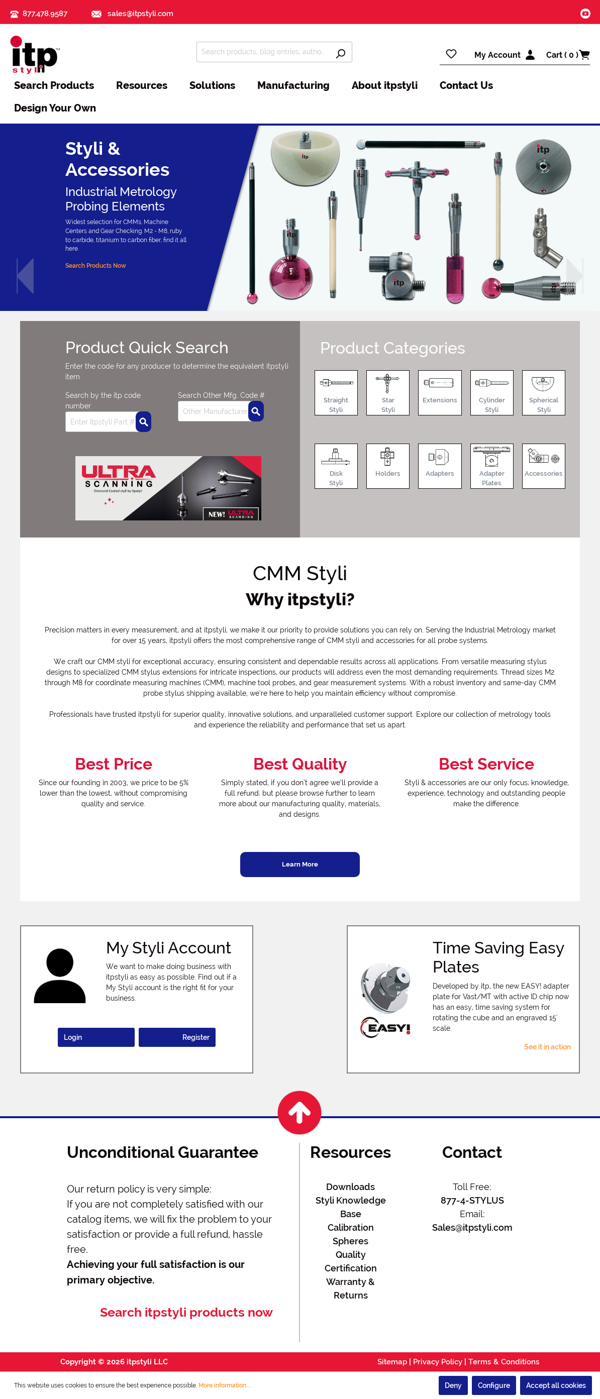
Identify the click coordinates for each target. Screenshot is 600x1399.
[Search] (340, 52)
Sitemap (392, 1361)
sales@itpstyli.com (132, 13)
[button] (25, 276)
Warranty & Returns (350, 1288)
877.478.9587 (45, 13)
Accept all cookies (556, 1385)
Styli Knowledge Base (351, 1207)
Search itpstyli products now (186, 1312)
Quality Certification (351, 1261)
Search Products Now (95, 265)
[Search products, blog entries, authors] (262, 52)
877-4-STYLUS (472, 1200)
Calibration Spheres (351, 1234)
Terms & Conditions (504, 1361)
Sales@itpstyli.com (472, 1227)
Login (73, 1037)
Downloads (350, 1186)
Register (196, 1037)
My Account (497, 55)
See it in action (547, 1047)
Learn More (300, 864)
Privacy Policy (437, 1361)
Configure (494, 1385)
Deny (453, 1385)
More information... (224, 1385)
